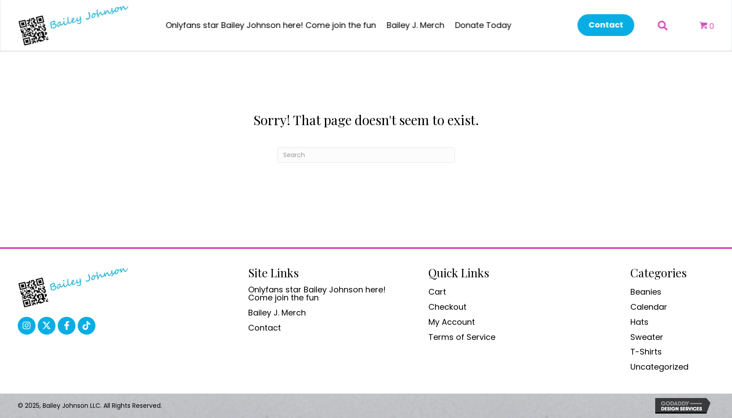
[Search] (366, 155)
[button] (601, 25)
